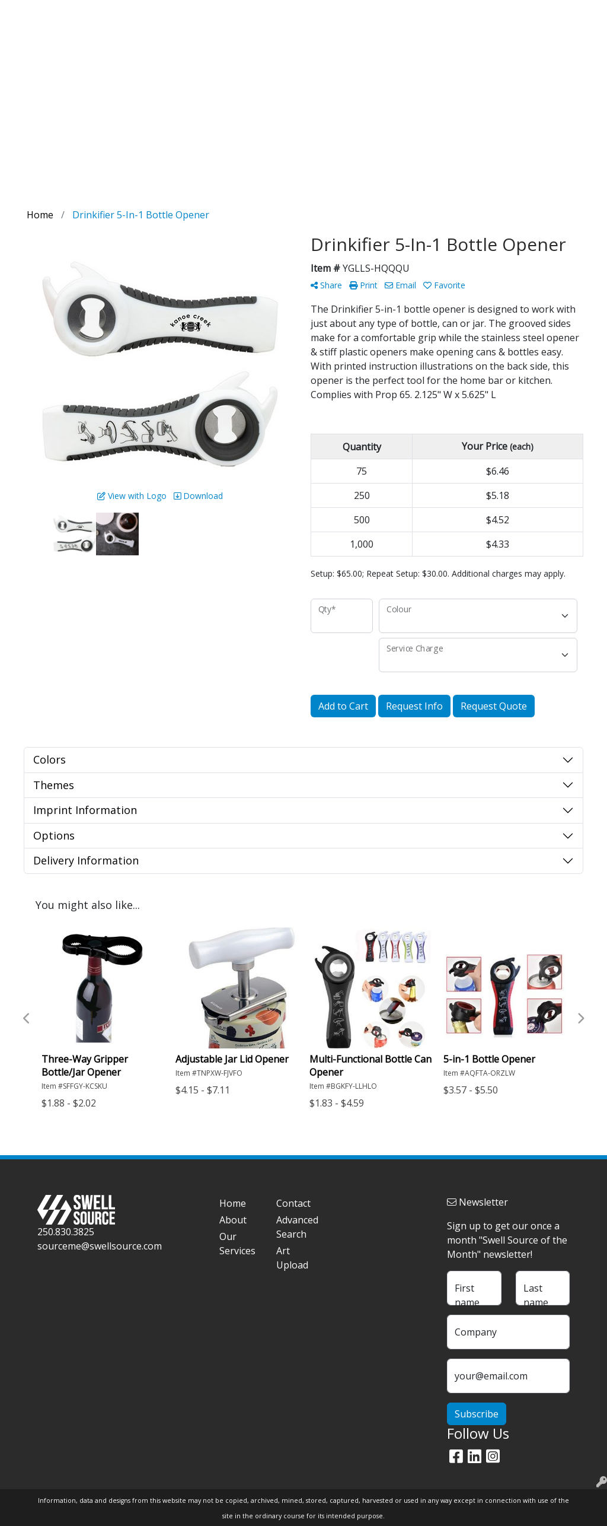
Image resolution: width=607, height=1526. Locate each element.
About (233, 1219)
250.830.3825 (65, 1231)
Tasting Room (221, 52)
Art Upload (151, 13)
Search (443, 13)
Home (24, 13)
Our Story (68, 13)
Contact (200, 13)
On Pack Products (399, 52)
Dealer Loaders (307, 52)
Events (544, 52)
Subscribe (477, 1413)
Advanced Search (297, 1227)
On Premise (484, 52)
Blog (108, 13)
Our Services (237, 1243)
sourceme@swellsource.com (99, 1245)
